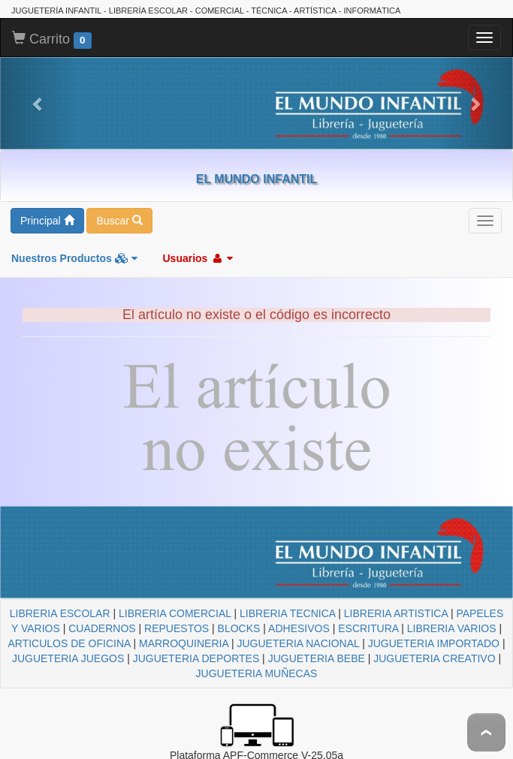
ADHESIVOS (299, 628)
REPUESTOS (176, 628)
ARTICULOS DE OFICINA (69, 643)
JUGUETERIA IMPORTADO (433, 643)
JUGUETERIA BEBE (316, 658)
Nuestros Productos (74, 258)
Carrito (52, 40)
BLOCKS (239, 628)
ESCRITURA (368, 628)
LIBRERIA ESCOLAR (60, 613)
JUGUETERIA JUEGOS (68, 658)
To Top (486, 732)
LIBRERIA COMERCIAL (175, 613)
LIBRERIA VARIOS (451, 628)
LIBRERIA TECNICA (287, 613)
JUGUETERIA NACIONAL (298, 643)
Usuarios (197, 258)
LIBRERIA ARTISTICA (396, 613)
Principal (47, 221)
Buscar (119, 221)
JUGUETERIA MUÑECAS (257, 673)
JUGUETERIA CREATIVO (434, 658)
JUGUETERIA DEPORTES (196, 658)
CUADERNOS (101, 628)
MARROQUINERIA (183, 643)
